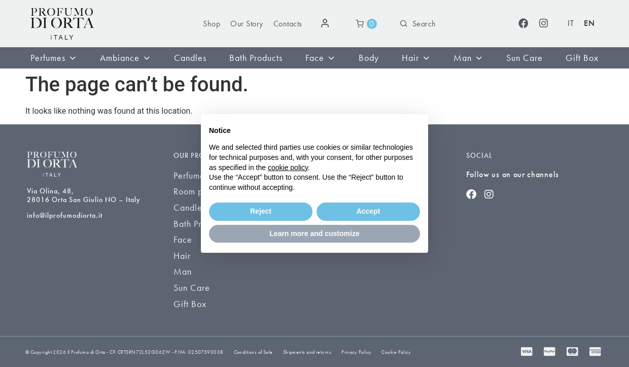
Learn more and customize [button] (314, 233)
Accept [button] (368, 211)
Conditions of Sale (253, 352)
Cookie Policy (396, 352)
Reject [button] (260, 211)
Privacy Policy (356, 352)
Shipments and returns (307, 352)
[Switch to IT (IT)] (571, 23)
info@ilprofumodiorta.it (64, 215)
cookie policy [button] (288, 167)
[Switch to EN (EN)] (589, 23)
